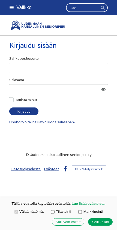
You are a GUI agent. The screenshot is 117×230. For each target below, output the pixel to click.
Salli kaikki (100, 222)
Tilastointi (61, 212)
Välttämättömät (29, 212)
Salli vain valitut (68, 222)
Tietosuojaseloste (26, 169)
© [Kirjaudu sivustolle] (28, 154)
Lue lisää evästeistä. (89, 203)
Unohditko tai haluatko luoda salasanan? (42, 122)
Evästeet (51, 169)
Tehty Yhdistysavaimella (89, 169)
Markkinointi (90, 212)
